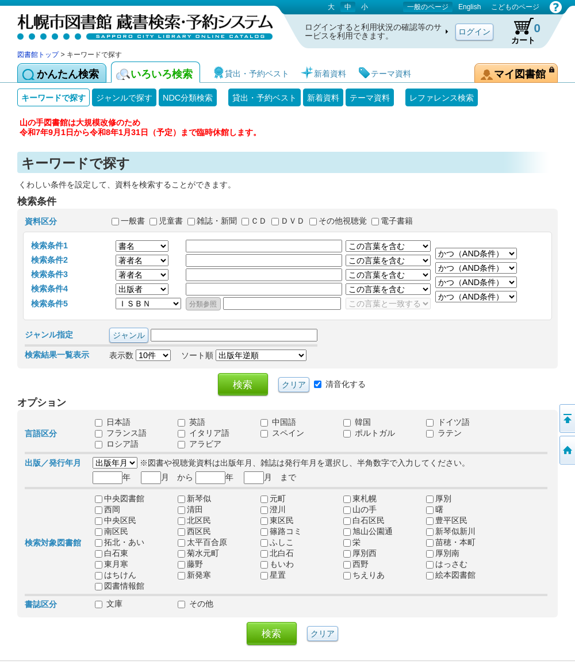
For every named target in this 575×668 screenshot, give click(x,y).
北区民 (194, 520)
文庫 (108, 604)
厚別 (438, 499)
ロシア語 (117, 444)
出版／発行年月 (53, 462)
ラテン (444, 433)
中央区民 (115, 520)
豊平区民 (446, 520)
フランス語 (121, 433)
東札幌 (360, 499)
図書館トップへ (566, 450)
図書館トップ (38, 55)
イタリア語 (203, 433)
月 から (167, 477)
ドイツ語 (448, 422)
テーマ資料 (370, 97)
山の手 (360, 510)
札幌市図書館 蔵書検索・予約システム (138, 24)
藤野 (190, 564)
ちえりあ (364, 575)
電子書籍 (397, 220)
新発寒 (194, 575)
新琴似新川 (451, 531)
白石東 (111, 553)
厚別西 (360, 553)
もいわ (277, 564)
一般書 (133, 220)
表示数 (140, 355)
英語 (191, 422)
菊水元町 (198, 553)
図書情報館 (119, 586)
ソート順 (243, 355)
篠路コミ (281, 531)
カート (520, 31)
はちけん (115, 575)
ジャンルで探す (124, 97)
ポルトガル (369, 433)
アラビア (199, 444)
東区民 (277, 520)
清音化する (345, 383)
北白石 (277, 553)
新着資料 (323, 97)
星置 (273, 575)
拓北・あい (119, 542)
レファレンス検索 (441, 97)
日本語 (113, 422)
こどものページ (515, 7)
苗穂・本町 (451, 542)
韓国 (357, 422)
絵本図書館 (451, 575)
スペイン (282, 433)
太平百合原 (202, 542)
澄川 (273, 510)
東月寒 (111, 564)
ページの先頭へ (566, 418)
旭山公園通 (368, 531)
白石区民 (364, 520)
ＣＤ (259, 220)
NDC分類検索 (188, 97)
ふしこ (277, 542)
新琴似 (194, 499)
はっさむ (446, 564)
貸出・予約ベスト (264, 97)
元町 (273, 499)
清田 (190, 510)
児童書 (171, 220)
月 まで (270, 477)
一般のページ (427, 7)
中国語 (278, 422)
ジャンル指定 (49, 334)
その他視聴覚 (343, 220)
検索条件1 (49, 245)
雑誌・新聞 (217, 220)
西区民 (194, 531)
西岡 (107, 510)
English (469, 7)
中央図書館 (119, 499)
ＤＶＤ (293, 220)
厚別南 (442, 553)
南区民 (111, 531)
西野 (356, 564)
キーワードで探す (53, 97)
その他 (195, 604)
